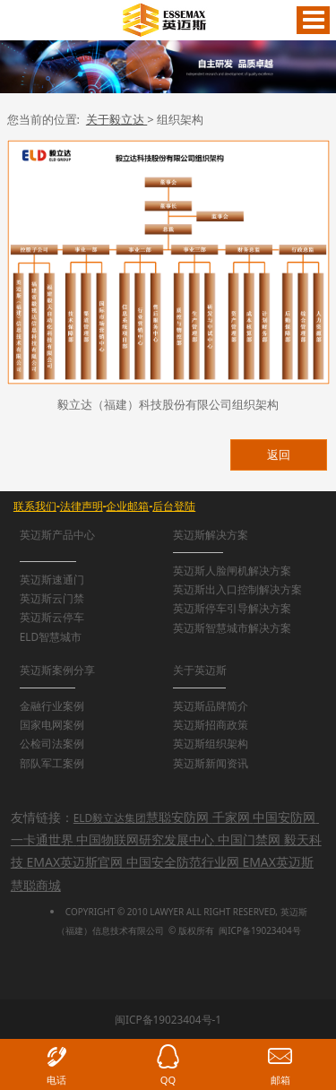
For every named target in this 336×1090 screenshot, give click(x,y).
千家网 (231, 817)
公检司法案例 (52, 743)
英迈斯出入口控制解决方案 (237, 589)
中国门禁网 (249, 839)
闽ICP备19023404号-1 (168, 1019)
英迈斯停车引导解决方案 (232, 608)
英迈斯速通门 (52, 579)
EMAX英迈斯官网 (74, 861)
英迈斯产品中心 (57, 534)
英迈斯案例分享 (57, 669)
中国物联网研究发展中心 (145, 839)
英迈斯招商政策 (210, 724)
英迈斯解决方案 (210, 534)
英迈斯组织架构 (210, 743)
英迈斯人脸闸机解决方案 (232, 570)
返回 (278, 454)
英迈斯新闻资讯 (210, 763)
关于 (116, 119)
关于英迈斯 (200, 669)
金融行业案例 (52, 705)
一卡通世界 (42, 839)
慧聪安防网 (177, 817)
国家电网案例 (52, 724)
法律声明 (81, 505)
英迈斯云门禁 (52, 598)
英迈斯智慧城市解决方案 (232, 627)
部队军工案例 (52, 763)
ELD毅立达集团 (109, 817)
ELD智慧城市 (51, 636)
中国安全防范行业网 (182, 861)
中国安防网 (284, 817)
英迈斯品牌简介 (210, 705)
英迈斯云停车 (52, 617)
